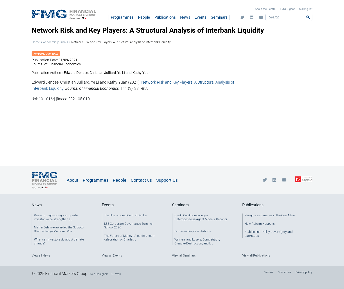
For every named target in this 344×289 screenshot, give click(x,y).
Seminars (219, 17)
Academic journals (55, 42)
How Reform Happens (260, 223)
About (72, 180)
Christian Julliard (103, 73)
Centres (268, 272)
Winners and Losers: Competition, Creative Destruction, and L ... (197, 241)
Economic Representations (192, 231)
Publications (165, 17)
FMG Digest (287, 9)
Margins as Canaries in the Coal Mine (270, 215)
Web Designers (99, 274)
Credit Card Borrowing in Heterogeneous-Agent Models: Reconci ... (200, 219)
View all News (41, 255)
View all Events (112, 255)
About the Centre (265, 9)
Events (200, 17)
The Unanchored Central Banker (125, 215)
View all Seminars (184, 255)
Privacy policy (304, 272)
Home (36, 42)
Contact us (141, 180)
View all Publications (256, 255)
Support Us (167, 180)
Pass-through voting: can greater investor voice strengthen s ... (56, 217)
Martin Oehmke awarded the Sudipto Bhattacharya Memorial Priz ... (59, 229)
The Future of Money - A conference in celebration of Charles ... (129, 237)
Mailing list (305, 9)
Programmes (122, 17)
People (144, 17)
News (185, 17)
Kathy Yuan (141, 73)
